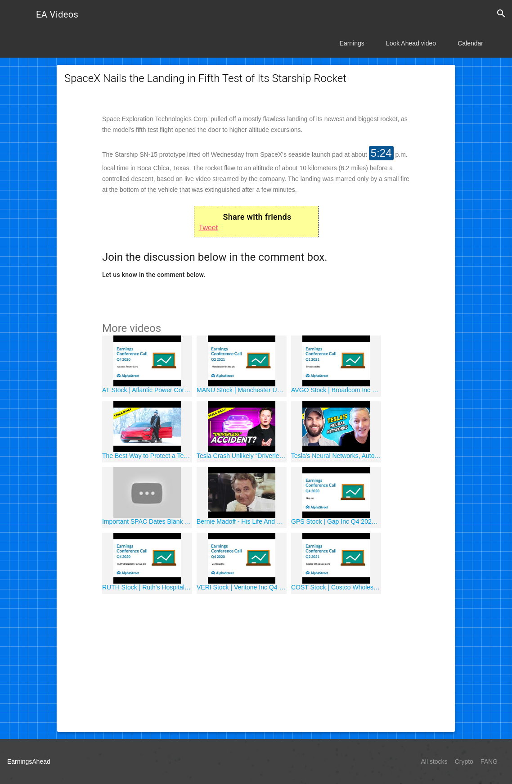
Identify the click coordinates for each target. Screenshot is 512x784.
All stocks (434, 761)
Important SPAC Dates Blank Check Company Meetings (147, 521)
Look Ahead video (411, 43)
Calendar (470, 43)
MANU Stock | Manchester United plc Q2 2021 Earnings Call (242, 390)
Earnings (352, 43)
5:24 (381, 153)
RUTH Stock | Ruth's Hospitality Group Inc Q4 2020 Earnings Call (147, 587)
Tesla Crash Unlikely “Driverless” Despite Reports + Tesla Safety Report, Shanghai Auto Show (242, 455)
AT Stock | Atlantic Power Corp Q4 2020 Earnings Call (147, 390)
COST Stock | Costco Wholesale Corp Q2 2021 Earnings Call (336, 587)
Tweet (208, 227)
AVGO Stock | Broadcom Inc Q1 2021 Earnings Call (336, 390)
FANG (489, 761)
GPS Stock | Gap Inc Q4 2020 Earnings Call (336, 521)
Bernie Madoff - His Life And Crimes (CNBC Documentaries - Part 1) (242, 521)
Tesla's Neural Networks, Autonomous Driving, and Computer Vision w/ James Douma (336, 455)
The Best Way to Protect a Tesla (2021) (147, 455)
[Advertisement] (256, 661)
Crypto (464, 761)
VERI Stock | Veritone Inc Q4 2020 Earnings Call (242, 587)
